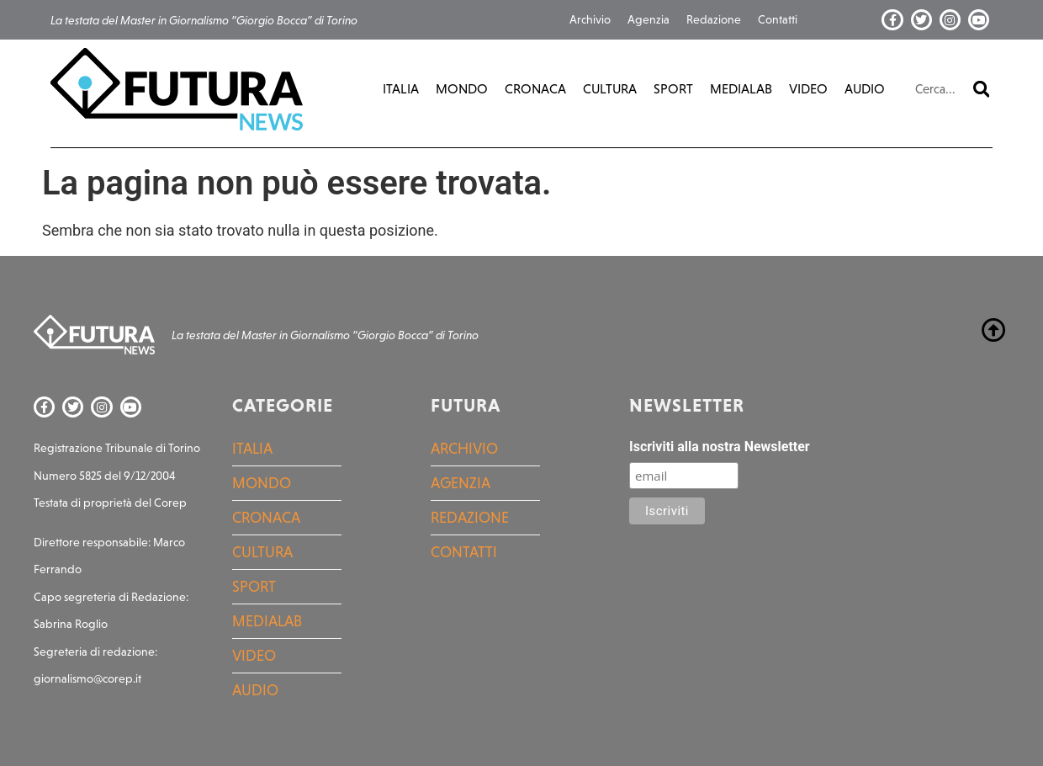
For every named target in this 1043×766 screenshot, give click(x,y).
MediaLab (741, 89)
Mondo (462, 89)
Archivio (590, 19)
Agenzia (648, 19)
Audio (864, 89)
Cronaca (535, 89)
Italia (401, 89)
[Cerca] (981, 89)
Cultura (610, 89)
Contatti (777, 19)
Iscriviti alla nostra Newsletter (719, 447)
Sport (673, 89)
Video (808, 89)
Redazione (713, 19)
